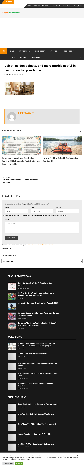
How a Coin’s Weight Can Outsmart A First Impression (38, 404)
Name (7, 207)
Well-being (35, 57)
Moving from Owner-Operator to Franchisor (35, 434)
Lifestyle (53, 51)
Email (33, 207)
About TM (36, 6)
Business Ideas (24, 51)
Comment (9, 220)
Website (59, 207)
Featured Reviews (19, 276)
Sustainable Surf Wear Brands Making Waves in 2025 (38, 303)
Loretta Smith (8, 74)
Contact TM (56, 6)
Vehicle (23, 57)
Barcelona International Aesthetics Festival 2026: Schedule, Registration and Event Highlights (21, 161)
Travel (12, 57)
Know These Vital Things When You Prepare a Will (37, 424)
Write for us (66, 6)
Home (29, 6)
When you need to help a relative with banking (36, 414)
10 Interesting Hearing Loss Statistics (32, 354)
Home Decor (40, 51)
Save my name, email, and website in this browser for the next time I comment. (36, 216)
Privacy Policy (46, 6)
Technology (69, 51)
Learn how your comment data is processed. (41, 245)
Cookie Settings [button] (8, 463)
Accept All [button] (19, 463)
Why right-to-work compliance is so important (36, 444)
